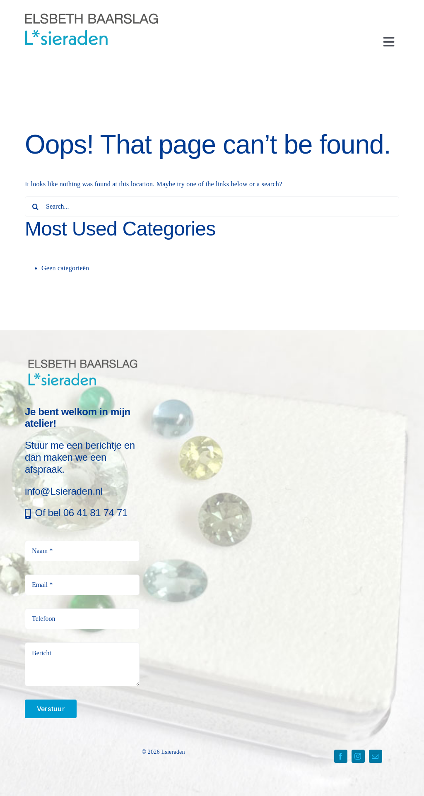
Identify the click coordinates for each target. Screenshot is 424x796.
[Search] (35, 206)
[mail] (375, 756)
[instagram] (358, 756)
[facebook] (340, 756)
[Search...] (212, 206)
